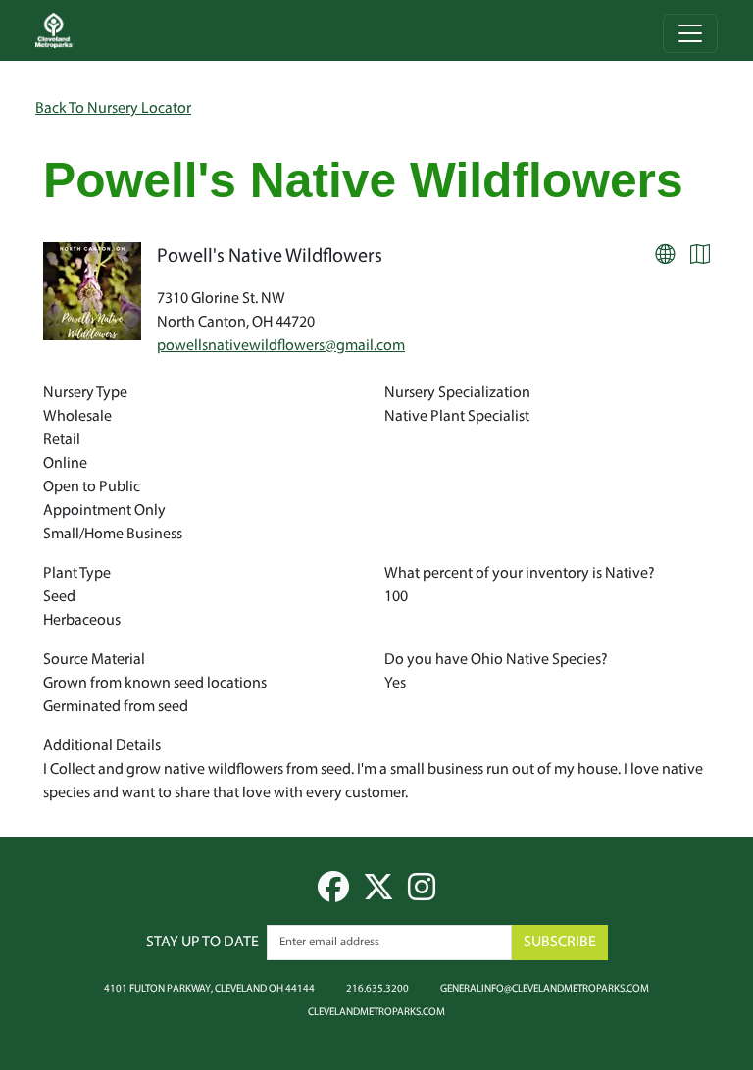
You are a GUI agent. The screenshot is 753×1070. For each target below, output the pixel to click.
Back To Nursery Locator (113, 109)
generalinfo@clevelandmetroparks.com (544, 987)
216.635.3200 (377, 987)
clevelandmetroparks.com (376, 1011)
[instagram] (421, 894)
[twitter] (378, 894)
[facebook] (333, 894)
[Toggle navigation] (690, 33)
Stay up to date (202, 942)
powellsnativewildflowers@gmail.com (281, 346)
